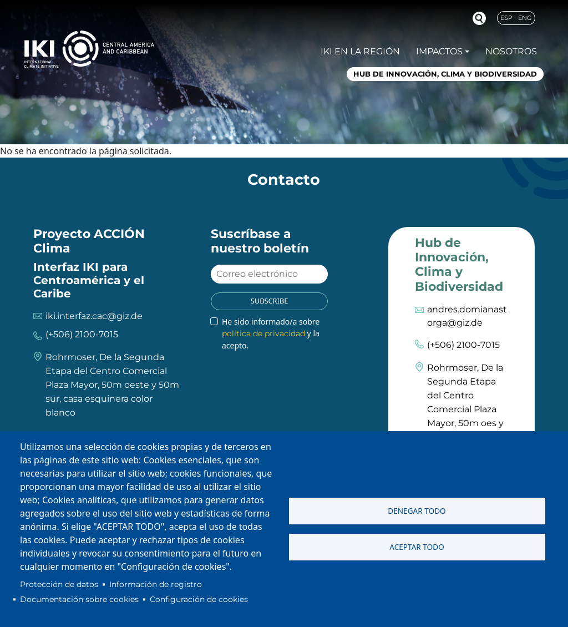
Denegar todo (416, 510)
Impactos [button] (439, 51)
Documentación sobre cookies (79, 599)
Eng (525, 18)
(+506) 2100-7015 (81, 334)
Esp (506, 18)
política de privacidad (263, 333)
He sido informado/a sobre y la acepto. (271, 333)
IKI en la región (360, 51)
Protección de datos (59, 584)
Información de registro (155, 584)
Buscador (479, 18)
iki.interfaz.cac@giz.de (94, 316)
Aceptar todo (416, 547)
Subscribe (269, 301)
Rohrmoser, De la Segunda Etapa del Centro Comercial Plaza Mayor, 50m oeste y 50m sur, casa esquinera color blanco (112, 385)
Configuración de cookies (199, 599)
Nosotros (511, 51)
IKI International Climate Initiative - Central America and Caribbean (89, 49)
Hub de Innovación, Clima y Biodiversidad (445, 74)
